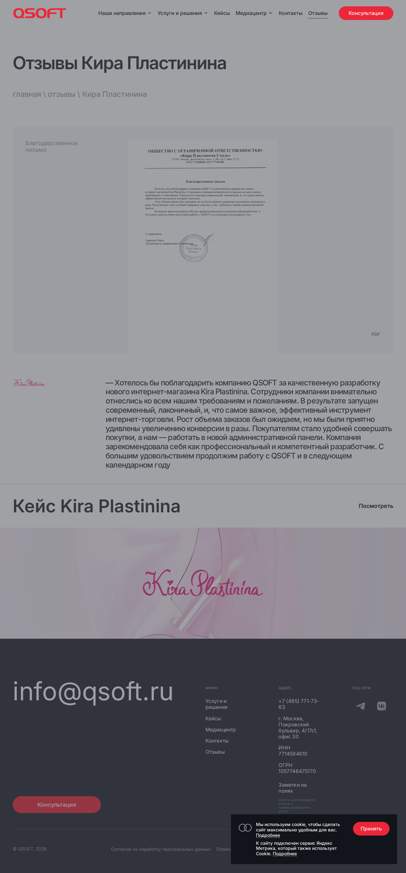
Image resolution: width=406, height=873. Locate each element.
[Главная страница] (40, 13)
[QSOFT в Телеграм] (361, 707)
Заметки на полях (292, 788)
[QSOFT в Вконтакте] (381, 707)
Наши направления (125, 13)
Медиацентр (251, 13)
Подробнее (268, 835)
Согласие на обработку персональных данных (161, 849)
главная (27, 94)
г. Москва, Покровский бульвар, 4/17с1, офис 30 (297, 728)
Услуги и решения (183, 13)
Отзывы (318, 13)
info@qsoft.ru (93, 691)
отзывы (61, 94)
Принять (371, 828)
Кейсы (222, 13)
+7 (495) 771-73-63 (298, 704)
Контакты (291, 13)
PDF (375, 334)
